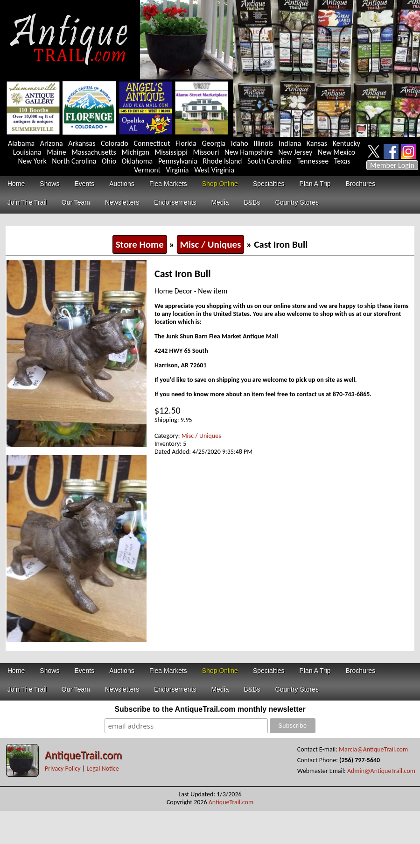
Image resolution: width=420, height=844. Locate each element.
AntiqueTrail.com (83, 755)
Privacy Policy (63, 768)
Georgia (214, 143)
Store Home (140, 244)
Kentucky (346, 143)
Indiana (290, 143)
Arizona (51, 143)
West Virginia (214, 169)
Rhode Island (222, 161)
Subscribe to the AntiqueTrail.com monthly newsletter (209, 709)
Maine (56, 152)
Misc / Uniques (210, 244)
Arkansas (81, 143)
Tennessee (313, 161)
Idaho (239, 143)
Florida (185, 143)
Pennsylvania (177, 161)
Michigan (135, 152)
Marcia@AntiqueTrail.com (373, 749)
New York (32, 161)
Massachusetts (93, 152)
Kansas (317, 143)
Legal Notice (102, 768)
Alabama (21, 143)
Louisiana (27, 152)
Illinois (263, 143)
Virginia (177, 169)
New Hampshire (248, 152)
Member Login (392, 165)
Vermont (147, 169)
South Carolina (269, 161)
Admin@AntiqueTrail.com (381, 771)
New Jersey (295, 152)
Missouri (206, 152)
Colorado (114, 143)
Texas (342, 161)
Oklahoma (137, 161)
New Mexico (336, 152)
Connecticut (152, 143)
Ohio (109, 161)
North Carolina (74, 161)
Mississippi (171, 152)
